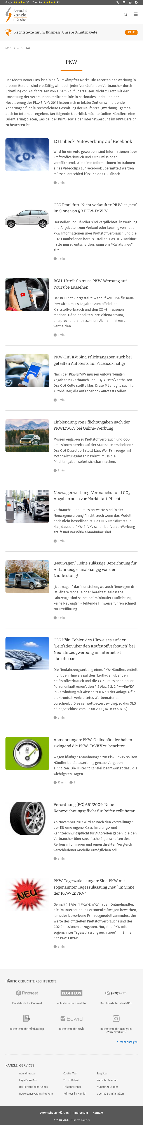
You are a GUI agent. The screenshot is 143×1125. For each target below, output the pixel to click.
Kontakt (98, 1112)
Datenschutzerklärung (54, 1112)
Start (8, 47)
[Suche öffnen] (125, 14)
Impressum (80, 1112)
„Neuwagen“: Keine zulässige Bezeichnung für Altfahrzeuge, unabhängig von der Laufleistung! (95, 569)
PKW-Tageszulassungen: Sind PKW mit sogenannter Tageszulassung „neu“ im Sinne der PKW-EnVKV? (94, 887)
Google (17, 2)
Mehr (133, 32)
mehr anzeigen (127, 1042)
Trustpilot (46, 2)
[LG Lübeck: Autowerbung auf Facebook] (96, 161)
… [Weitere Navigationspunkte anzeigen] (18, 47)
